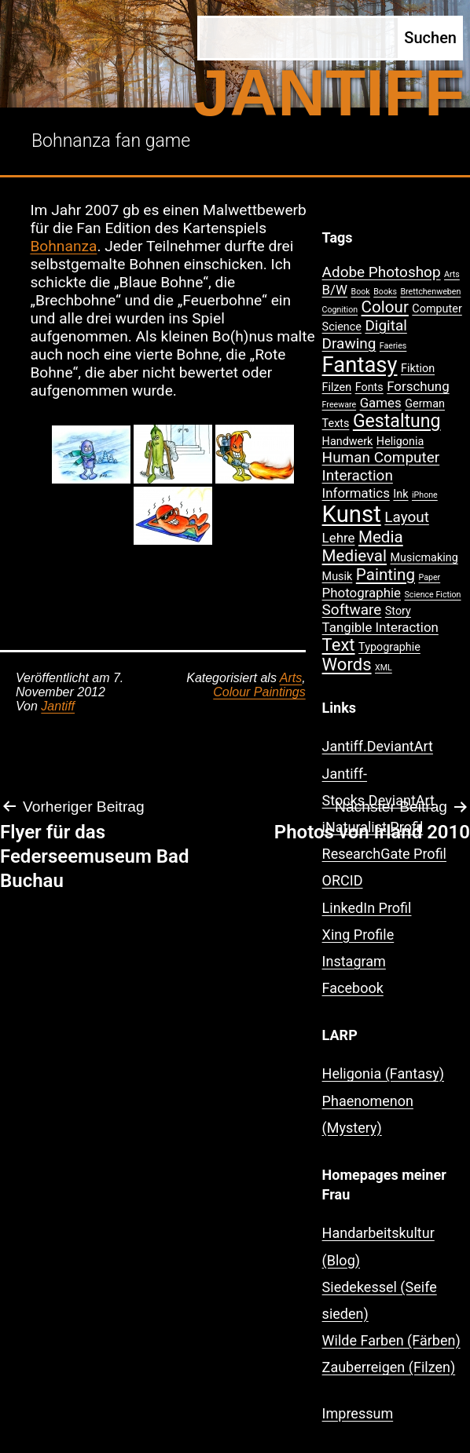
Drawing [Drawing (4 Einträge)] (349, 343)
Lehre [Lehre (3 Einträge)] (338, 538)
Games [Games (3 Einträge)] (381, 403)
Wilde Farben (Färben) (391, 1340)
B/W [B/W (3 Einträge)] (334, 290)
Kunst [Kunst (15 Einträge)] (351, 514)
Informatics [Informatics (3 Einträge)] (356, 493)
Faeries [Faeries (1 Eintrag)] (393, 346)
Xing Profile (358, 934)
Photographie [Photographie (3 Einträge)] (361, 593)
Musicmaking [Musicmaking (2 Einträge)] (424, 557)
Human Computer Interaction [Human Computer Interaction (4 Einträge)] (381, 466)
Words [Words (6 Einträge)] (347, 664)
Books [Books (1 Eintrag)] (385, 292)
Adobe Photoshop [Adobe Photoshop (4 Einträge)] (381, 272)
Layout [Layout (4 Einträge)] (406, 517)
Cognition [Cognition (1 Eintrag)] (340, 310)
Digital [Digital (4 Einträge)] (385, 325)
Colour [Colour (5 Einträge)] (385, 307)
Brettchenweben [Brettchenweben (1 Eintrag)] (430, 292)
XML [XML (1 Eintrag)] (383, 668)
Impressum (358, 1413)
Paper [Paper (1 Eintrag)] (429, 577)
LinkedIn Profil (367, 908)
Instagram (354, 961)
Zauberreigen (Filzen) (389, 1367)
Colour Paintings (259, 692)
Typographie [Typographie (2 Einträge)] (389, 647)
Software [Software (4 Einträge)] (352, 610)
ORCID (342, 880)
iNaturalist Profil (373, 827)
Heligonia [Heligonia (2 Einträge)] (400, 441)
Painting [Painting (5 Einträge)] (385, 574)
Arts (291, 678)
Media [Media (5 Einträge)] (380, 537)
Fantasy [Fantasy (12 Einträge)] (360, 365)
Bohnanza (63, 246)
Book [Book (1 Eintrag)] (360, 292)
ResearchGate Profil (384, 853)
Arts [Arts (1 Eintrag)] (452, 274)
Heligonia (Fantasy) (383, 1073)
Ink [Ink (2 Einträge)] (400, 494)
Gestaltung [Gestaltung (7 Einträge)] (397, 421)
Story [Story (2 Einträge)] (398, 611)
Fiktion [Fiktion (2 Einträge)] (418, 368)
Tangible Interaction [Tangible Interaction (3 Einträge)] (380, 627)
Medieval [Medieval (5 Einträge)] (354, 555)
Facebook (353, 988)
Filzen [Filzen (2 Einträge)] (337, 387)
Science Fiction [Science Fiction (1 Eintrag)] (433, 595)
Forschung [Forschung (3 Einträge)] (418, 386)
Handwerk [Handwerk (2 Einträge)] (347, 441)
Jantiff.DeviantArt (377, 746)
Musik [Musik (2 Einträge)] (337, 576)
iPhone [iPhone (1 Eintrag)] (425, 495)
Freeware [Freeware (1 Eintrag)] (339, 405)
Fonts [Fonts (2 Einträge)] (369, 387)
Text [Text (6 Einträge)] (338, 645)
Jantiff (58, 706)
